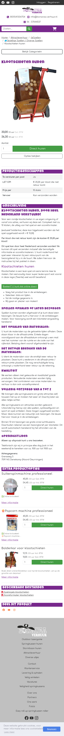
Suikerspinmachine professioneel (26, 473)
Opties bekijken (32, 156)
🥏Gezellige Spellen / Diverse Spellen (23, 41)
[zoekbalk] (13, 28)
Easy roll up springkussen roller (32, 711)
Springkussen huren (32, 644)
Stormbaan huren (32, 648)
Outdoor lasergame (32, 639)
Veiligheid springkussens (32, 686)
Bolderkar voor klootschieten (23, 548)
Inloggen (41, 2)
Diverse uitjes (32, 657)
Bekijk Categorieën (32, 52)
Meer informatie (9, 503)
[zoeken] (29, 28)
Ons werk (32, 702)
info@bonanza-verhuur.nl (42, 17)
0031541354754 (16, 17)
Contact (32, 664)
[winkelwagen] (55, 29)
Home (4, 38)
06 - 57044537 (32, 22)
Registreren (54, 2)
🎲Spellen (36, 38)
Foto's (32, 706)
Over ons (32, 693)
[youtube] (7, 2)
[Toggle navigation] (61, 29)
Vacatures (32, 682)
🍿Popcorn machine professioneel (27, 510)
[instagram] (12, 2)
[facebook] (2, 2)
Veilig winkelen (32, 677)
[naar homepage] (32, 10)
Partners (32, 697)
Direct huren (38, 148)
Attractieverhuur (19, 38)
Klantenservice (32, 668)
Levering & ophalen (32, 673)
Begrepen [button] (51, 729)
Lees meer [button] (9, 732)
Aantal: (5, 143)
